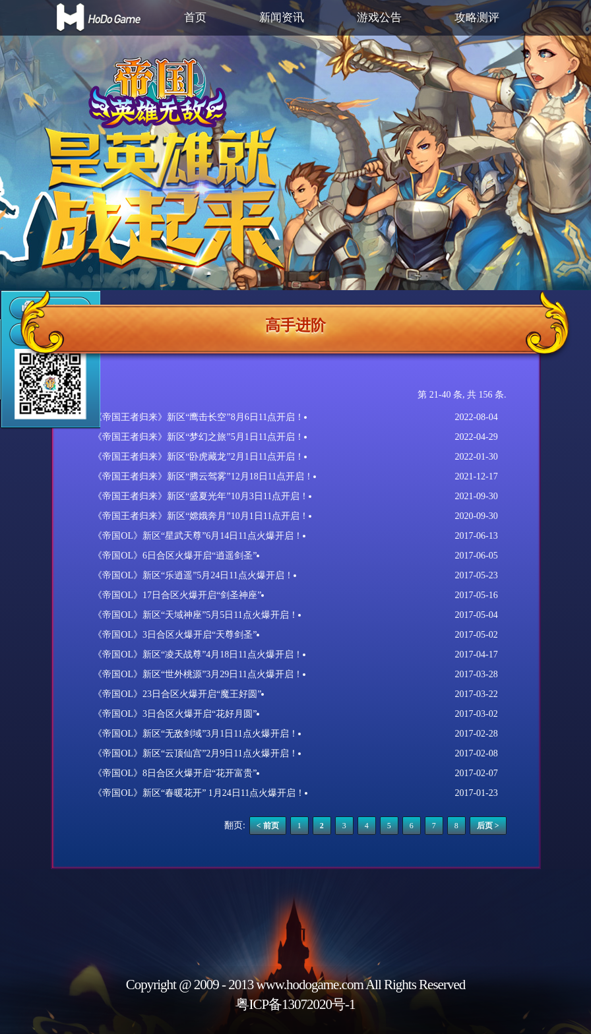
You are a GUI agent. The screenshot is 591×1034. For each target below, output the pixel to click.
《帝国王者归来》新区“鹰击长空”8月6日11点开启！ (198, 417)
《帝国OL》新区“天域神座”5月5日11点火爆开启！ (195, 615)
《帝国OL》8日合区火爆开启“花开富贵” (175, 773)
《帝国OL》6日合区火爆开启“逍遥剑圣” (175, 556)
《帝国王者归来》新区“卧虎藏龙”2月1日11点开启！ (198, 457)
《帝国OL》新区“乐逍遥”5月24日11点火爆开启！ (193, 575)
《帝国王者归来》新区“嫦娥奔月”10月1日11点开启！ (201, 516)
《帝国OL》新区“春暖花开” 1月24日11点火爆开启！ (199, 793)
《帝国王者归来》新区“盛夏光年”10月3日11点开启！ (201, 496)
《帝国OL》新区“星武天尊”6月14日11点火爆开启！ (198, 536)
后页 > (488, 825)
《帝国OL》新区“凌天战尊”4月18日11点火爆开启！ (198, 654)
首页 (195, 17)
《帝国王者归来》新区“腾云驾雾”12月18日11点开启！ (203, 476)
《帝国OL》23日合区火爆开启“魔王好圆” (177, 694)
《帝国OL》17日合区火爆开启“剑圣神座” (177, 595)
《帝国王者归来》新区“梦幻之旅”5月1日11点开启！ (198, 437)
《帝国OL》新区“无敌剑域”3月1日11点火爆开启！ (195, 734)
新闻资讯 (281, 17)
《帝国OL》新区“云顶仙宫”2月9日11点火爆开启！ (195, 753)
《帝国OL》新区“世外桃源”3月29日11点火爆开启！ (198, 674)
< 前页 (268, 825)
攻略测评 (476, 17)
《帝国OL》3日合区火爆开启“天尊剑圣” (175, 635)
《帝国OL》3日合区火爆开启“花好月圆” (175, 714)
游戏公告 (379, 17)
